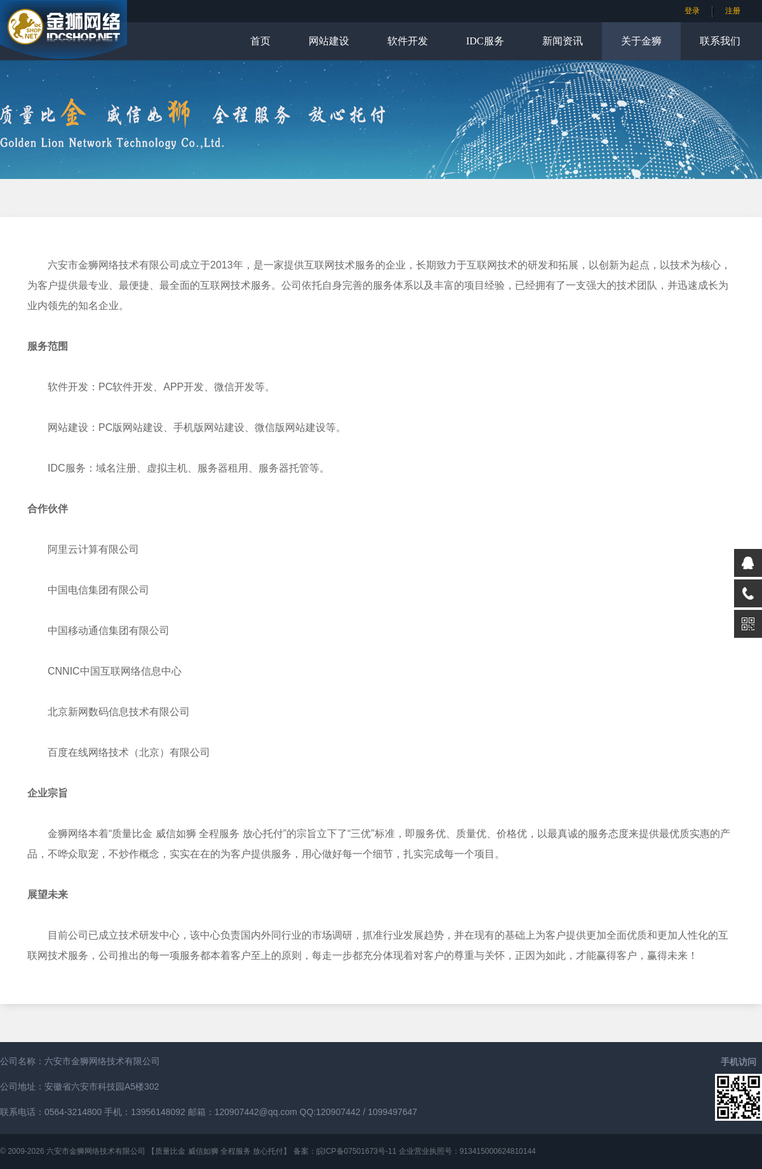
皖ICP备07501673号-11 (356, 1151)
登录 (692, 10)
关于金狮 (641, 41)
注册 (732, 10)
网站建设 (329, 41)
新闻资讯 (562, 41)
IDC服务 (485, 41)
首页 (260, 41)
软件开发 (407, 41)
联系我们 (720, 41)
